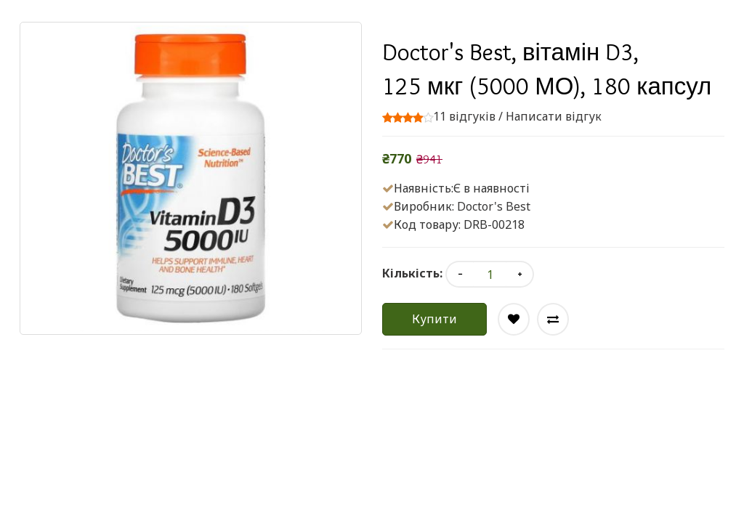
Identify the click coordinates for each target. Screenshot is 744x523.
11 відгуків (464, 116)
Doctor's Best (493, 206)
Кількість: (412, 273)
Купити (434, 319)
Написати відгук (554, 116)
